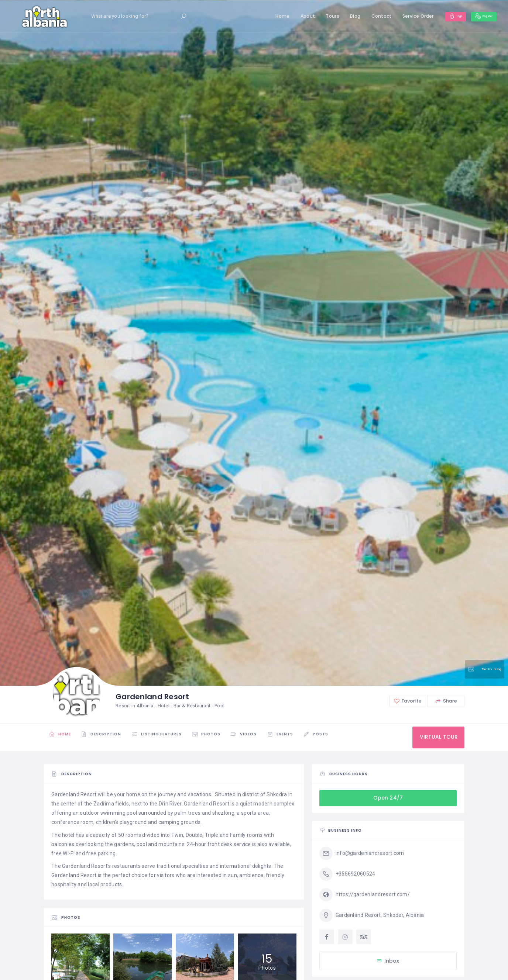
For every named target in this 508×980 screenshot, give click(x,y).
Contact (362, 16)
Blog (336, 16)
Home (264, 16)
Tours (313, 16)
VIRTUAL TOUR (435, 737)
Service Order (399, 16)
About (288, 16)
